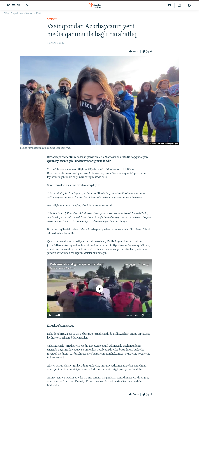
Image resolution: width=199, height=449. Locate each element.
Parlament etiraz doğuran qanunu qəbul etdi (77, 264)
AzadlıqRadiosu (66, 268)
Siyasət (52, 19)
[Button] (134, 52)
